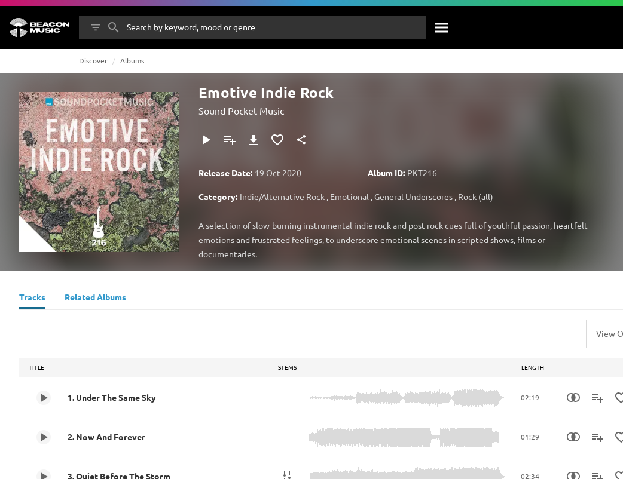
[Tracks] (32, 298)
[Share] (301, 140)
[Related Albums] (95, 298)
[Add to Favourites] (277, 140)
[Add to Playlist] (229, 140)
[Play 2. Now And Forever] (43, 437)
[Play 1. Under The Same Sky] (43, 397)
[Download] (253, 140)
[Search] (442, 27)
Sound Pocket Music (241, 110)
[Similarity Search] (573, 398)
